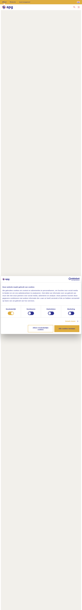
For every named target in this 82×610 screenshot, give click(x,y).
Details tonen (70, 321)
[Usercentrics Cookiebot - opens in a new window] (70, 279)
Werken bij (13, 2)
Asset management (24, 2)
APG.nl (4, 2)
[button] (74, 7)
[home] (7, 7)
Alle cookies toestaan (67, 328)
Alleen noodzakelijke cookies (40, 328)
